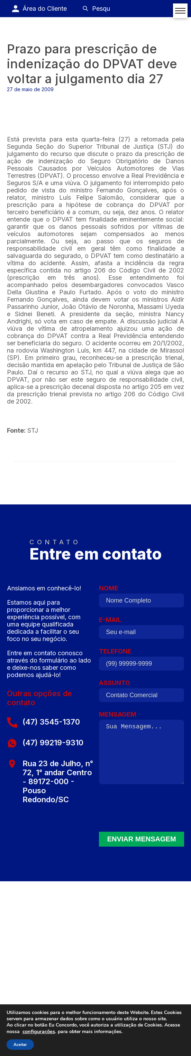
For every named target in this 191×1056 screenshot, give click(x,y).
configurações (38, 1031)
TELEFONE (141, 661)
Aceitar (20, 1044)
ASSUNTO (141, 692)
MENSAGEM (141, 750)
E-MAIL (141, 629)
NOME (141, 598)
